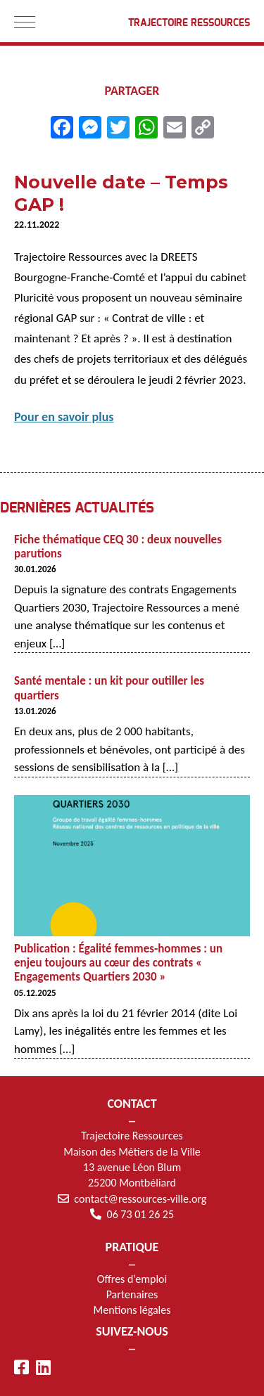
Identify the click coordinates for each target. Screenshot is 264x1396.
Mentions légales (132, 1310)
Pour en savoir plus (64, 417)
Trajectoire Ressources (189, 23)
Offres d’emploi (132, 1279)
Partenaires (132, 1294)
